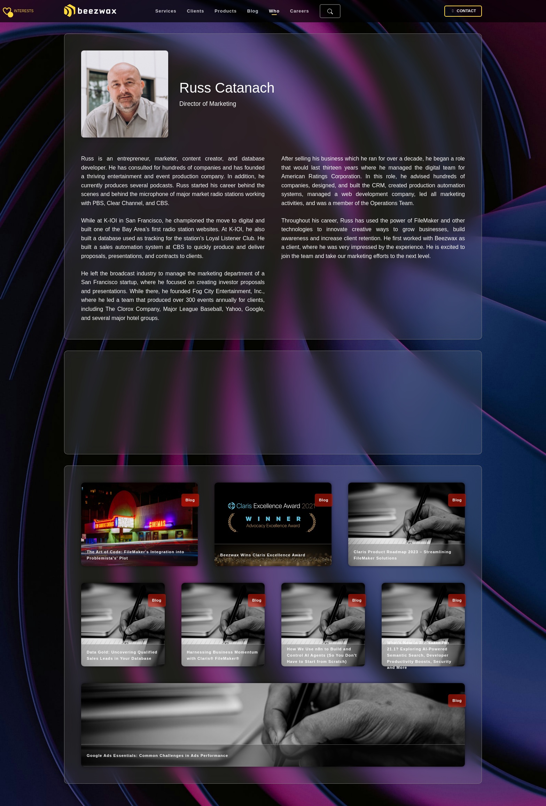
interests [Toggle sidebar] (23, 11)
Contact (463, 11)
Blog (252, 11)
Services (166, 11)
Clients (195, 11)
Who (274, 11)
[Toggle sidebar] (7, 11)
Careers (299, 11)
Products (225, 11)
